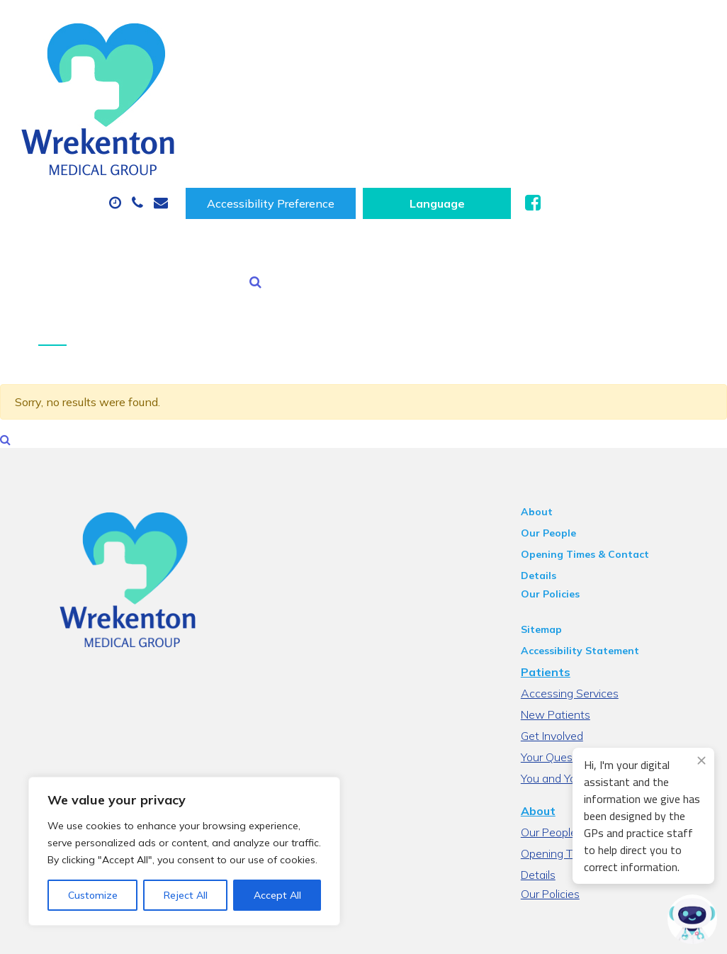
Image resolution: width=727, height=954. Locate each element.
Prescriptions (469, 95)
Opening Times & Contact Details (615, 457)
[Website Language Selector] (614, 34)
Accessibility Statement (591, 535)
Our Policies (561, 478)
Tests (213, 145)
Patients (557, 556)
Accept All (277, 895)
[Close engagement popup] (701, 760)
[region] (184, 851)
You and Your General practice (607, 663)
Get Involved (563, 620)
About (224, 95)
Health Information (449, 145)
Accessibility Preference (448, 35)
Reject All (186, 895)
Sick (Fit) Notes (589, 95)
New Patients (308, 145)
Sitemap (552, 513)
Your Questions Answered (598, 641)
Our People (559, 436)
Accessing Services (581, 578)
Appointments (341, 95)
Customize (93, 895)
